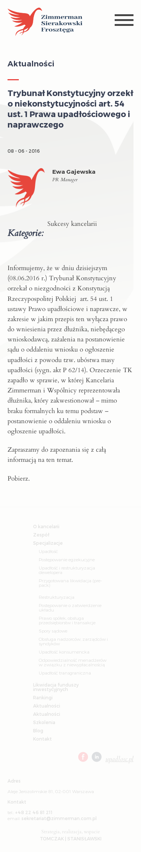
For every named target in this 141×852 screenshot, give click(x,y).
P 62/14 (73, 370)
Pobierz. (19, 478)
